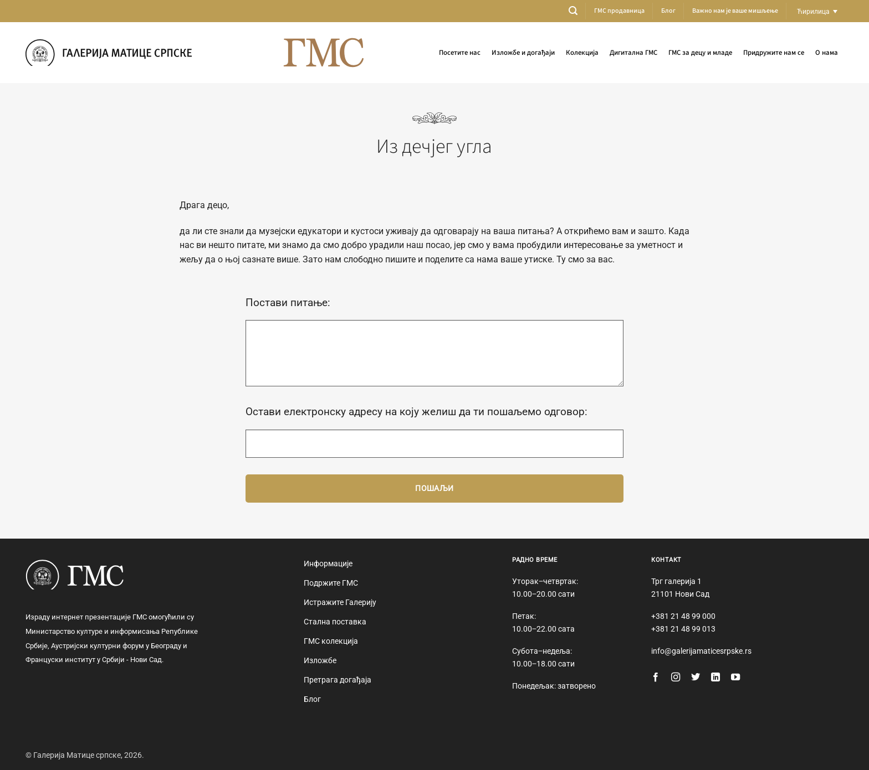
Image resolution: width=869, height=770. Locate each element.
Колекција (582, 53)
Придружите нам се (773, 53)
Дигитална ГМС (633, 53)
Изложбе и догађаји (523, 53)
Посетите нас (459, 53)
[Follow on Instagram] (675, 678)
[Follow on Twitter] (695, 678)
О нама (826, 53)
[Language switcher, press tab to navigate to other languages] (817, 11)
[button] (573, 11)
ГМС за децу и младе (700, 53)
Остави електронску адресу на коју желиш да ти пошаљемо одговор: (416, 411)
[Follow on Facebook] (655, 678)
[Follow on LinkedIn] (715, 678)
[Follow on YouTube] (735, 678)
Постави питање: (288, 302)
